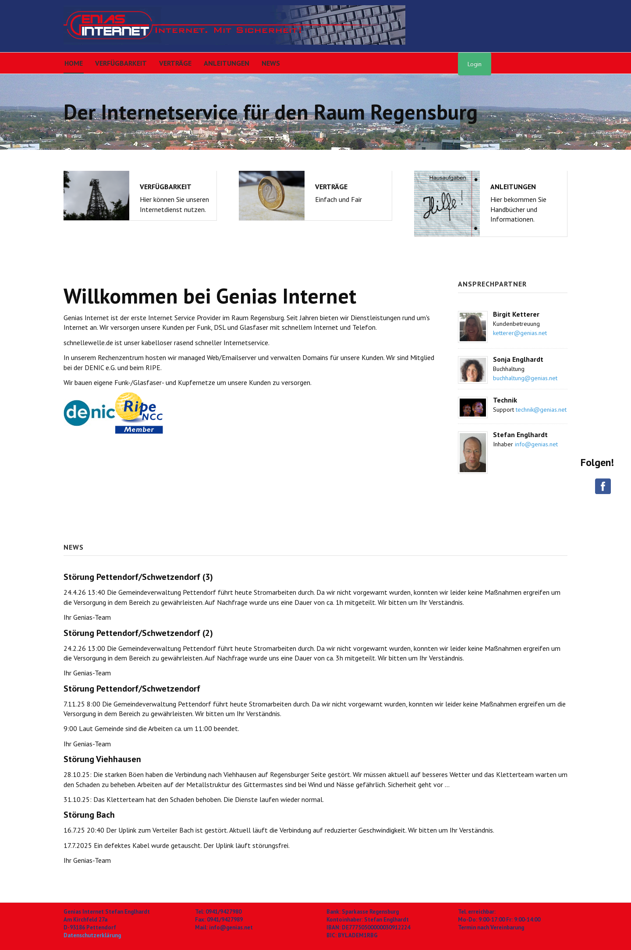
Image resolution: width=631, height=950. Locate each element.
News (271, 63)
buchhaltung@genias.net (525, 378)
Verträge (175, 63)
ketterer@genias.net (520, 333)
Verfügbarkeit (121, 63)
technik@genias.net (541, 409)
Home (73, 63)
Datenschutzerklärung (92, 935)
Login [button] (475, 64)
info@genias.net (536, 444)
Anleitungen (226, 63)
